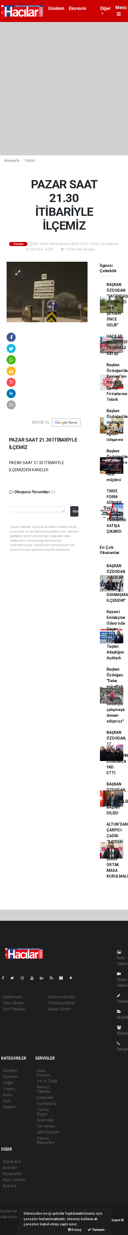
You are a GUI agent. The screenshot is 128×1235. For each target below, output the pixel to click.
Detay (74, 1230)
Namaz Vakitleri (43, 1089)
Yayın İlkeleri (13, 1003)
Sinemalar (45, 1120)
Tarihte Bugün (43, 1111)
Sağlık (8, 1082)
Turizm (30, 160)
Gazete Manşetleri (46, 1140)
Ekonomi (77, 8)
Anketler (10, 1167)
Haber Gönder (60, 1009)
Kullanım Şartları (61, 997)
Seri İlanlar (46, 1126)
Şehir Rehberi (48, 1132)
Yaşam (9, 1089)
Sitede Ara (12, 1161)
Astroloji (10, 1186)
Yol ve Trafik (47, 1081)
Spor (7, 1101)
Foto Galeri (122, 958)
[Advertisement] (64, 89)
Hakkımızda (13, 997)
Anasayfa (12, 160)
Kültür (8, 1095)
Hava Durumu (44, 1072)
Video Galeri (122, 980)
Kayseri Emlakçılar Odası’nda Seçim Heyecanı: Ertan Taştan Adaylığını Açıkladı (116, 635)
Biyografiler (12, 1173)
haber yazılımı (11, 1222)
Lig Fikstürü (46, 1103)
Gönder (75, 511)
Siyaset (9, 1107)
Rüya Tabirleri (14, 1180)
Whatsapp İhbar (61, 1003)
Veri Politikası (14, 1009)
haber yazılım (11, 1228)
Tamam (96, 1230)
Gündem (56, 8)
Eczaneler (45, 1097)
